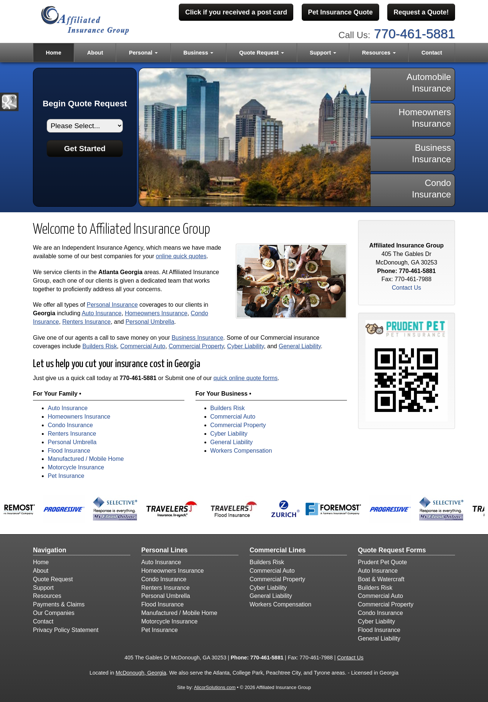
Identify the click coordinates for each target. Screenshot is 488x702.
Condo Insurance (70, 425)
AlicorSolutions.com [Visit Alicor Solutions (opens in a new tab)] (214, 687)
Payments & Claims (59, 604)
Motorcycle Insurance (76, 467)
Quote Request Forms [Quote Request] (392, 550)
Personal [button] (143, 52)
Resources (47, 596)
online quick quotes (181, 256)
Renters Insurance (86, 322)
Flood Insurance (69, 451)
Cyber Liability (245, 346)
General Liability (300, 346)
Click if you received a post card (236, 12)
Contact (431, 52)
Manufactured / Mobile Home (86, 459)
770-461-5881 (414, 33)
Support (43, 588)
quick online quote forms (245, 378)
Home (53, 52)
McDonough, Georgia (141, 673)
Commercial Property (196, 346)
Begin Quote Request (85, 103)
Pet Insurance (66, 476)
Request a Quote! (421, 12)
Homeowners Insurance (156, 313)
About (95, 52)
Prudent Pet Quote (382, 562)
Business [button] (198, 52)
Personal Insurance (112, 305)
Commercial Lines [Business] (278, 550)
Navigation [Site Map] (49, 550)
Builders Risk (99, 346)
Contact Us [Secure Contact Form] (406, 288)
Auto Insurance (102, 313)
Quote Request (53, 579)
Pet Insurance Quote (340, 12)
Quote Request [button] (261, 52)
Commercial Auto (143, 346)
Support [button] (323, 52)
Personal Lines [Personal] (164, 550)
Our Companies (53, 613)
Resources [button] (379, 52)
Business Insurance (197, 338)
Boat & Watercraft (381, 579)
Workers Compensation (241, 451)
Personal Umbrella (150, 322)
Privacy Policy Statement (65, 630)
